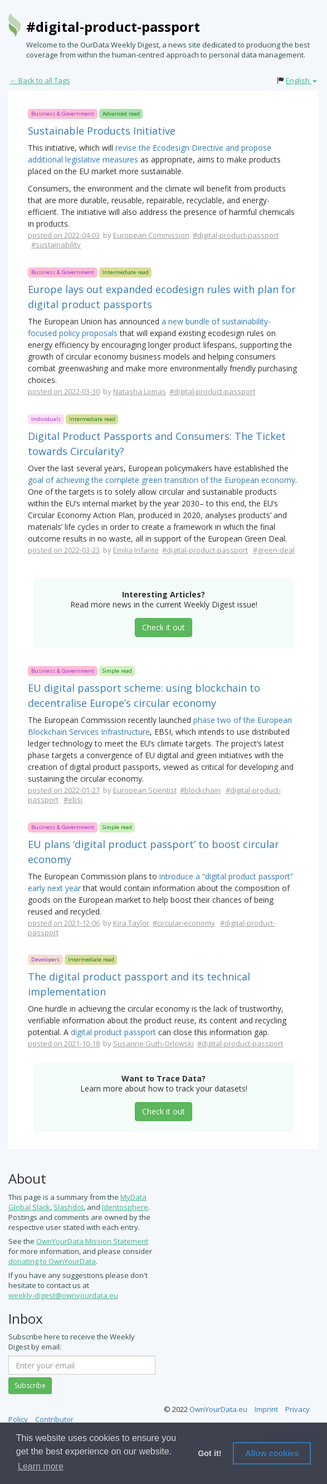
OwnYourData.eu (218, 1409)
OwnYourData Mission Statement (92, 1241)
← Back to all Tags (39, 80)
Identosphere (125, 1207)
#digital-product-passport (113, 26)
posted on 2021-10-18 (64, 1043)
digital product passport (113, 1032)
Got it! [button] (209, 1453)
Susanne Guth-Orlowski (153, 1043)
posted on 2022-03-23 (64, 550)
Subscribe (30, 1385)
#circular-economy (184, 923)
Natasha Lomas (139, 391)
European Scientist (145, 790)
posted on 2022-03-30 (64, 391)
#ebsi (73, 799)
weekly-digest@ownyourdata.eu (63, 1295)
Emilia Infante (136, 550)
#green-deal (274, 550)
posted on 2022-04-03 (64, 235)
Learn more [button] (41, 1466)
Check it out (163, 627)
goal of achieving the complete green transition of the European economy (161, 480)
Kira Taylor (131, 923)
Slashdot (68, 1207)
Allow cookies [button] (272, 1453)
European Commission (151, 235)
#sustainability (56, 245)
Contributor (54, 1419)
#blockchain (200, 790)
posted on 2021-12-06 (64, 923)
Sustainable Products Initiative (101, 130)
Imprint (266, 1409)
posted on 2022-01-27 (64, 790)
